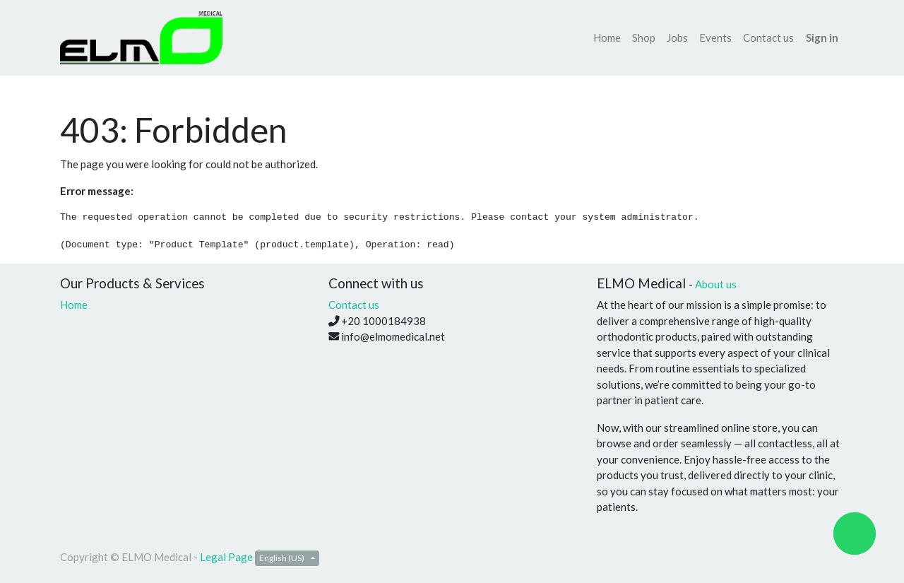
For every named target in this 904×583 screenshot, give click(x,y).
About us (716, 284)
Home (74, 304)
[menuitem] (607, 38)
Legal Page (226, 556)
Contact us (353, 304)
